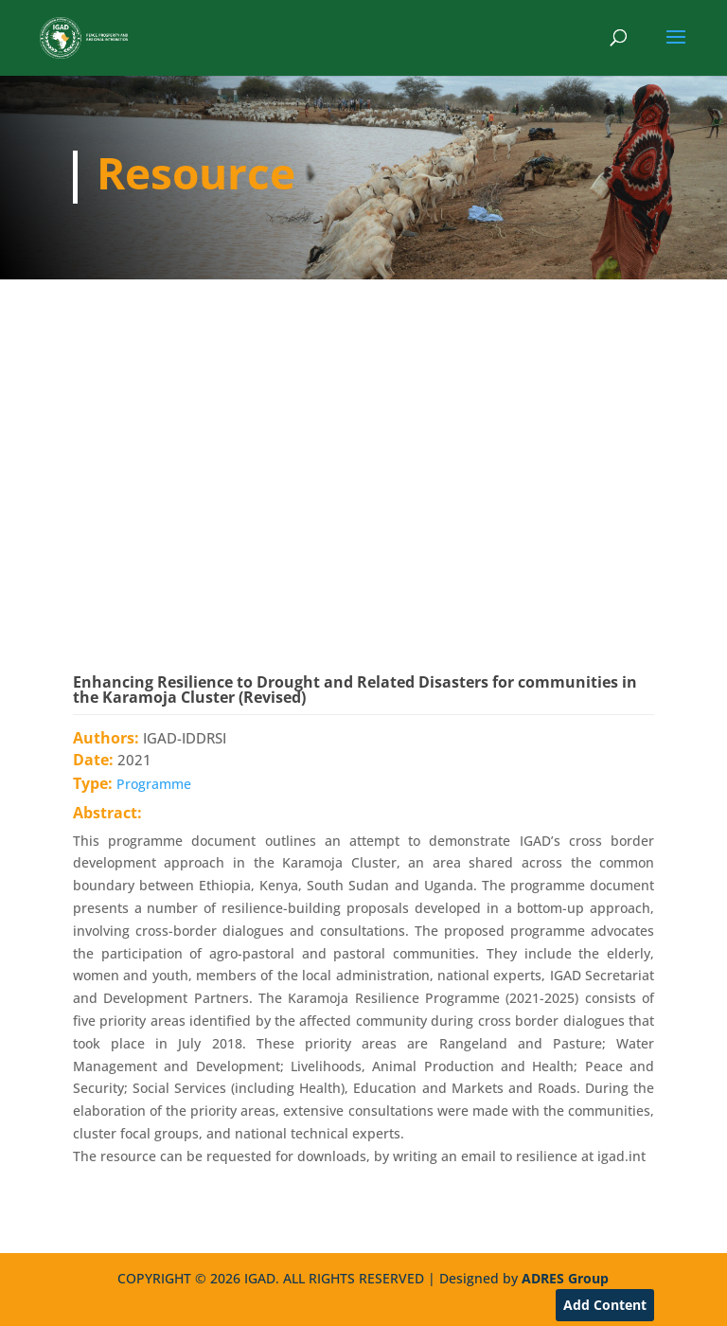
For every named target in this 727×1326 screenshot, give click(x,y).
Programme (153, 784)
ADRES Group (565, 1278)
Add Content (605, 1305)
